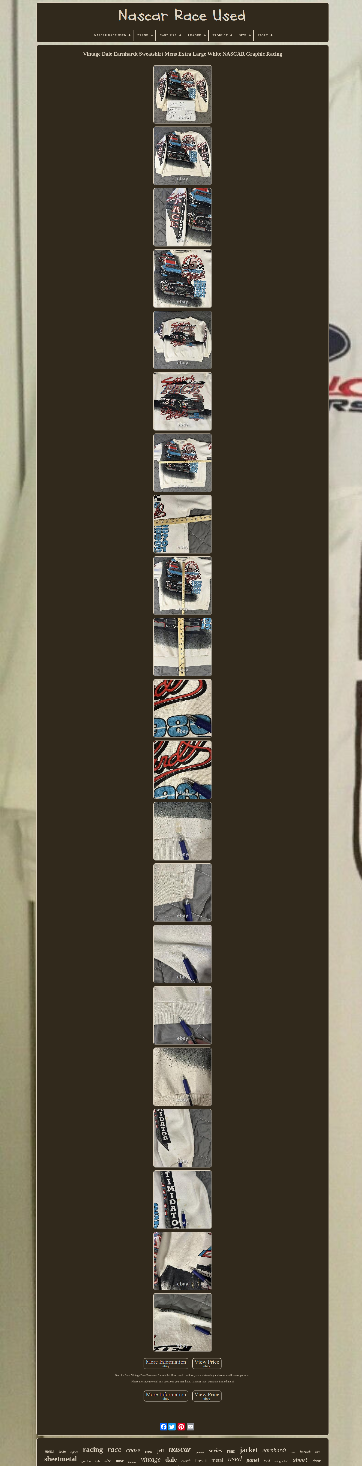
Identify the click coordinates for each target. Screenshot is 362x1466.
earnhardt (274, 1450)
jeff (160, 1451)
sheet (300, 1460)
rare (317, 1452)
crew (149, 1452)
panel (253, 1460)
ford (267, 1461)
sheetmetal (60, 1459)
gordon (86, 1461)
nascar (180, 1449)
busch (186, 1461)
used (235, 1459)
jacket (249, 1450)
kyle (97, 1461)
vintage (150, 1459)
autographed (281, 1461)
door (317, 1461)
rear (231, 1451)
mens (49, 1451)
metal (217, 1460)
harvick (305, 1452)
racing (93, 1449)
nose (120, 1460)
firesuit (201, 1460)
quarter (200, 1452)
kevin (62, 1452)
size (108, 1460)
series (215, 1450)
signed (74, 1452)
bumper (132, 1461)
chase (133, 1450)
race (114, 1449)
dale (171, 1459)
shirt (293, 1452)
